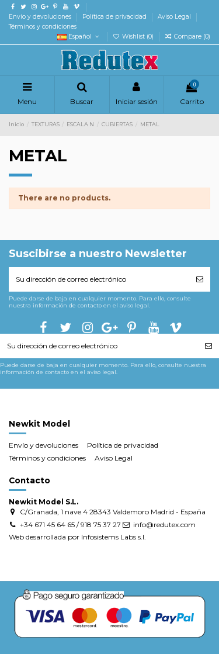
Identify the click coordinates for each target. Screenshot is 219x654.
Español (79, 36)
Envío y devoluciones (41, 16)
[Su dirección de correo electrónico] (99, 279)
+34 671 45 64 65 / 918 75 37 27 (70, 524)
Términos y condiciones (43, 26)
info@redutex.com (164, 524)
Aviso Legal (175, 16)
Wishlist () (134, 36)
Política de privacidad (115, 16)
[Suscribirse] (199, 279)
